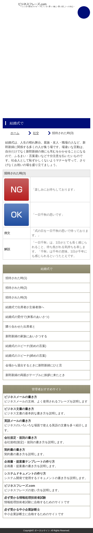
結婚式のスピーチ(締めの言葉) (25, 355)
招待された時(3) (16, 297)
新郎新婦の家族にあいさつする (26, 336)
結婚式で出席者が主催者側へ (24, 307)
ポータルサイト (42, 530)
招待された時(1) (16, 278)
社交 (36, 133)
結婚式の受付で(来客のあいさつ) (27, 317)
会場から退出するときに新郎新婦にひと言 (33, 365)
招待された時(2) (16, 288)
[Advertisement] (46, 71)
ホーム (14, 133)
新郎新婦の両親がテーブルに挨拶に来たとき (35, 375)
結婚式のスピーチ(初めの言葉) (25, 346)
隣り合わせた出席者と (20, 326)
